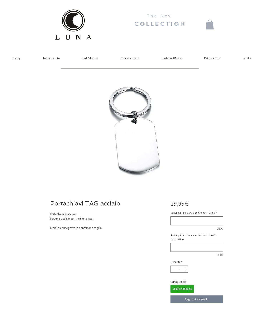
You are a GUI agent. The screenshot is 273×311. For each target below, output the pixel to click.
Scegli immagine (182, 288)
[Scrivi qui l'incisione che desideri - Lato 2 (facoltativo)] (197, 247)
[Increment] (185, 269)
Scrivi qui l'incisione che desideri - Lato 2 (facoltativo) (193, 237)
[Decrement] (173, 269)
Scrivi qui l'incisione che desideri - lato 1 (193, 212)
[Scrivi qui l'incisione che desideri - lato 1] (197, 221)
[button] (210, 24)
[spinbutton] (179, 269)
